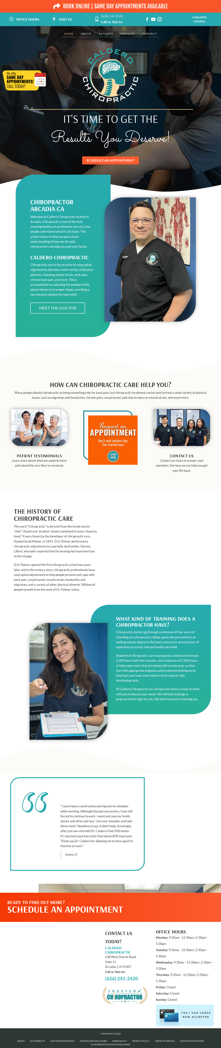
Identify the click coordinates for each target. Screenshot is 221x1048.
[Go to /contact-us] (181, 464)
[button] (57, 308)
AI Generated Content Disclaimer (110, 1044)
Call (104, 22)
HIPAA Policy (119, 1041)
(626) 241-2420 (112, 16)
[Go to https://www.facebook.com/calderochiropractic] (147, 19)
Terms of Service (165, 1041)
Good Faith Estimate (192, 1041)
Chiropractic (36, 526)
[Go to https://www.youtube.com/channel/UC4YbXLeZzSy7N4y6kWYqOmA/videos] (153, 19)
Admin (21, 1041)
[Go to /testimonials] (39, 461)
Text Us (117, 22)
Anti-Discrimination (63, 1041)
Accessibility (37, 1041)
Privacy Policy (141, 1041)
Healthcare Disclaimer (93, 1041)
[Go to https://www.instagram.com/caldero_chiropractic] (159, 19)
